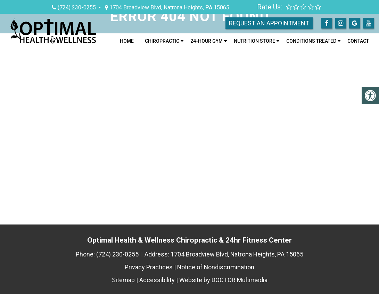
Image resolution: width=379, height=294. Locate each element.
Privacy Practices (148, 267)
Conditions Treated (311, 41)
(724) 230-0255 (77, 7)
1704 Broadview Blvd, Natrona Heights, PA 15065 (168, 7)
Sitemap (123, 280)
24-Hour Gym (206, 41)
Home (127, 41)
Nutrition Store (254, 41)
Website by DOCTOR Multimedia (223, 280)
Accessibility (157, 280)
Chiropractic (162, 41)
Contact (358, 41)
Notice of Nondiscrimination (216, 267)
